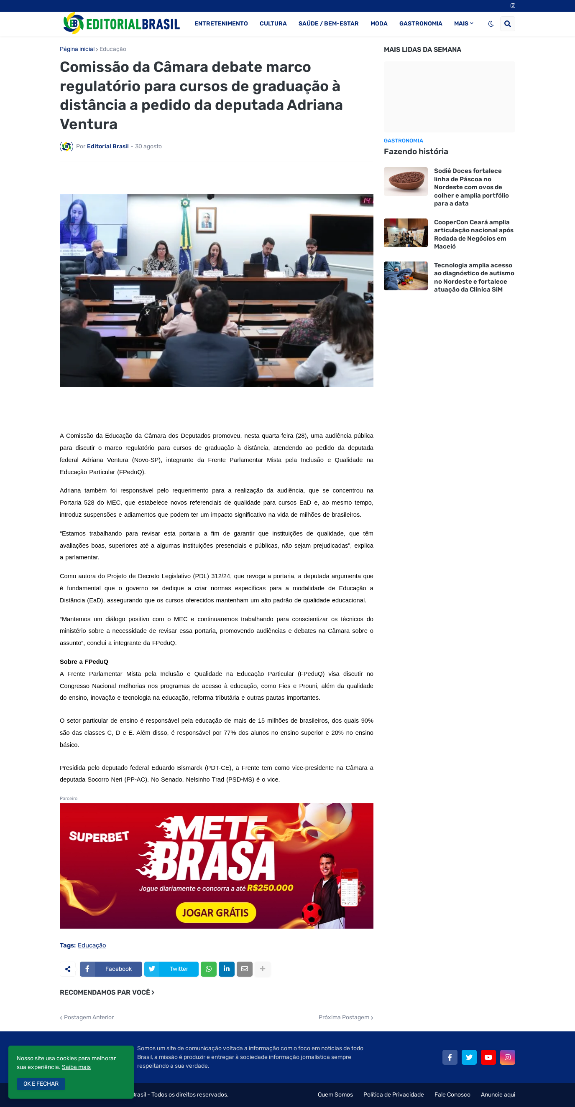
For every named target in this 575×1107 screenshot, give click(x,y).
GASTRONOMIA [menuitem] (420, 23)
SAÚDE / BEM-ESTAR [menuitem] (329, 23)
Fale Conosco (452, 1094)
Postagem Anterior (89, 1018)
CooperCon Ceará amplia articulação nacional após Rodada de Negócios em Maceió (474, 234)
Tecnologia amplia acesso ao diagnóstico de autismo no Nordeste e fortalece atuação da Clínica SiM (474, 278)
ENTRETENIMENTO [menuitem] (221, 23)
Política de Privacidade (393, 1094)
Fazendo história (416, 151)
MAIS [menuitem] (461, 23)
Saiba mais (76, 1067)
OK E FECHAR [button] (41, 1083)
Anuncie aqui (498, 1094)
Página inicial (77, 49)
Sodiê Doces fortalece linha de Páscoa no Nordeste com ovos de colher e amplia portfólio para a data (471, 187)
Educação (113, 49)
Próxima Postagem (344, 1018)
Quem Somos (335, 1094)
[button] (491, 23)
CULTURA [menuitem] (273, 23)
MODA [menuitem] (379, 23)
